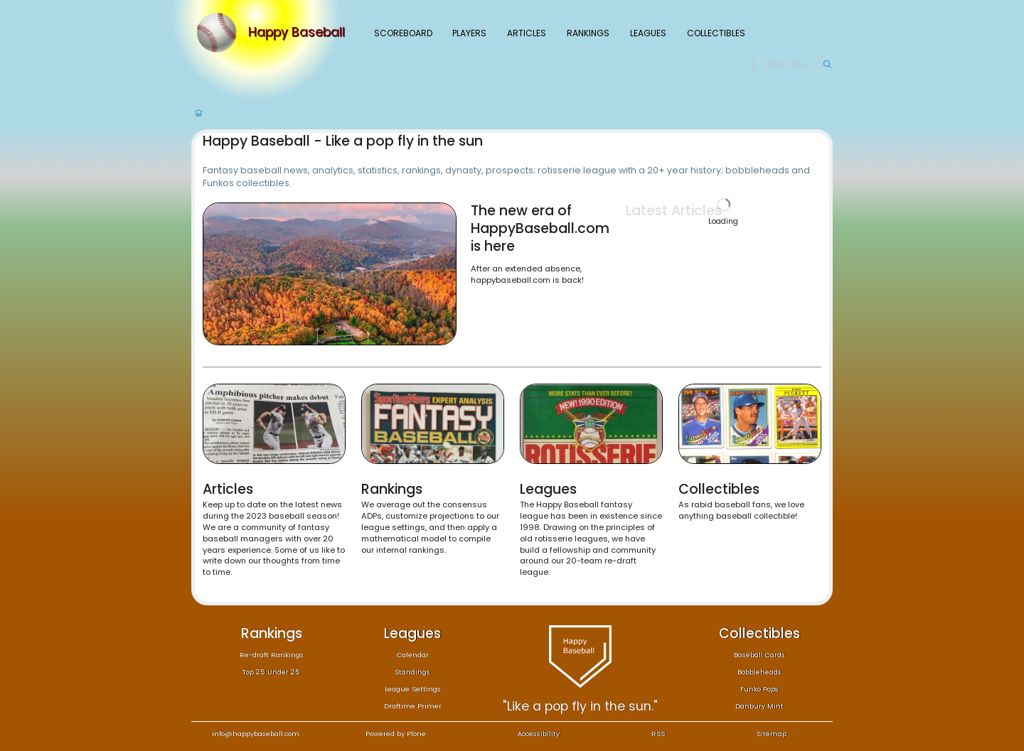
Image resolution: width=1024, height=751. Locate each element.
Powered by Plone (396, 733)
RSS (658, 733)
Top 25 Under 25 (271, 671)
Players (469, 33)
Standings (412, 671)
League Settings (413, 688)
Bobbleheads (759, 671)
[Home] (219, 32)
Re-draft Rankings (272, 654)
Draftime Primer (413, 706)
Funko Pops (759, 688)
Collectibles (716, 33)
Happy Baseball (296, 32)
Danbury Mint (759, 706)
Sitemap (771, 733)
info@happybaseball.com (255, 733)
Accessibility (539, 733)
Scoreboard (403, 33)
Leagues (648, 33)
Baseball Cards (759, 654)
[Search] (792, 64)
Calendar (413, 654)
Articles (526, 33)
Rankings (588, 33)
